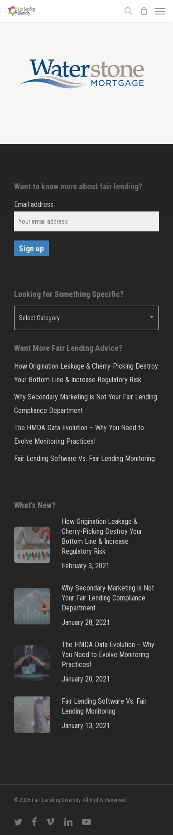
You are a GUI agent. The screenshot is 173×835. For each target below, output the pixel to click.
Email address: (34, 204)
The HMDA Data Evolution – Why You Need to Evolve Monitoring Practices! (79, 434)
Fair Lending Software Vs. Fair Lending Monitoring (84, 458)
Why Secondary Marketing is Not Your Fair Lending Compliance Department (85, 404)
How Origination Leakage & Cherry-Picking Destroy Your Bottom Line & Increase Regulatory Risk (86, 373)
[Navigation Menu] (160, 10)
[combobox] (86, 318)
